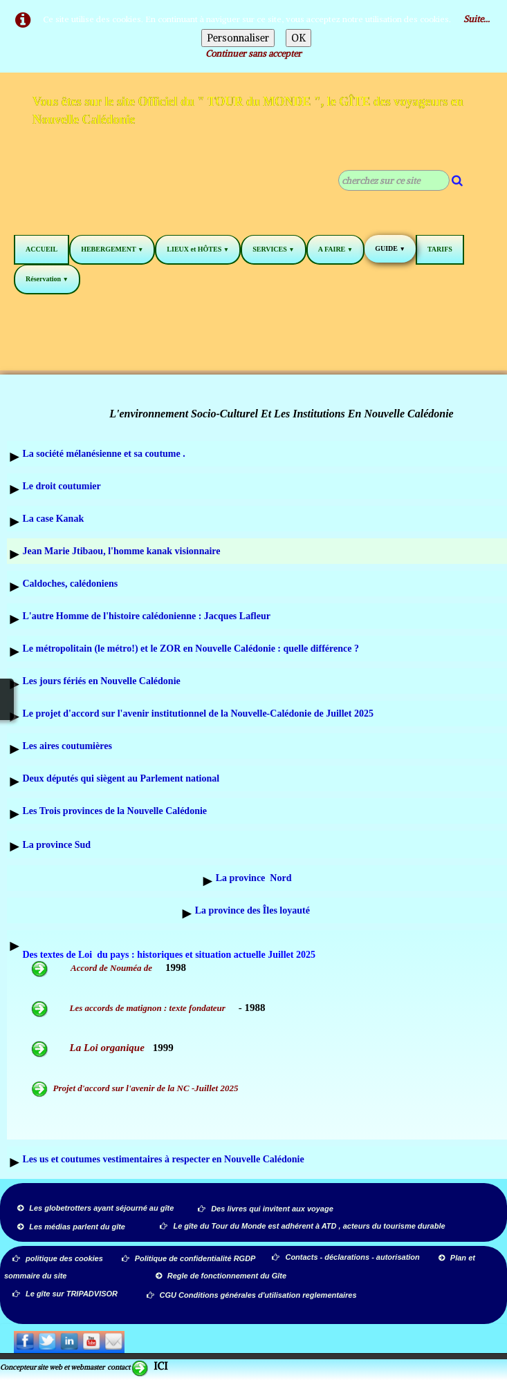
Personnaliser (238, 38)
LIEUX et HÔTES (198, 249)
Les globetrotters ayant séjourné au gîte (95, 1208)
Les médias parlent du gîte (71, 1226)
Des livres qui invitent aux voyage (265, 1208)
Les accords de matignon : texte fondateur (149, 1008)
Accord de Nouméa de (93, 968)
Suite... (476, 19)
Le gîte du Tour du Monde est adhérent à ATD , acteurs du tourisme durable (302, 1226)
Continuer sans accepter (253, 53)
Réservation (47, 279)
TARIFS (439, 249)
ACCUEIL (41, 249)
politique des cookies (57, 1258)
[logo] (253, 113)
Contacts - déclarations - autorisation (346, 1257)
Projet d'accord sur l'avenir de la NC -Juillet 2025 (135, 1088)
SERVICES (273, 249)
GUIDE (390, 248)
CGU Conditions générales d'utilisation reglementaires (252, 1295)
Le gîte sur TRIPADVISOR (65, 1293)
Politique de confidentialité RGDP (189, 1258)
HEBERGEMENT (112, 249)
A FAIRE (335, 249)
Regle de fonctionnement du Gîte (222, 1276)
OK (298, 38)
